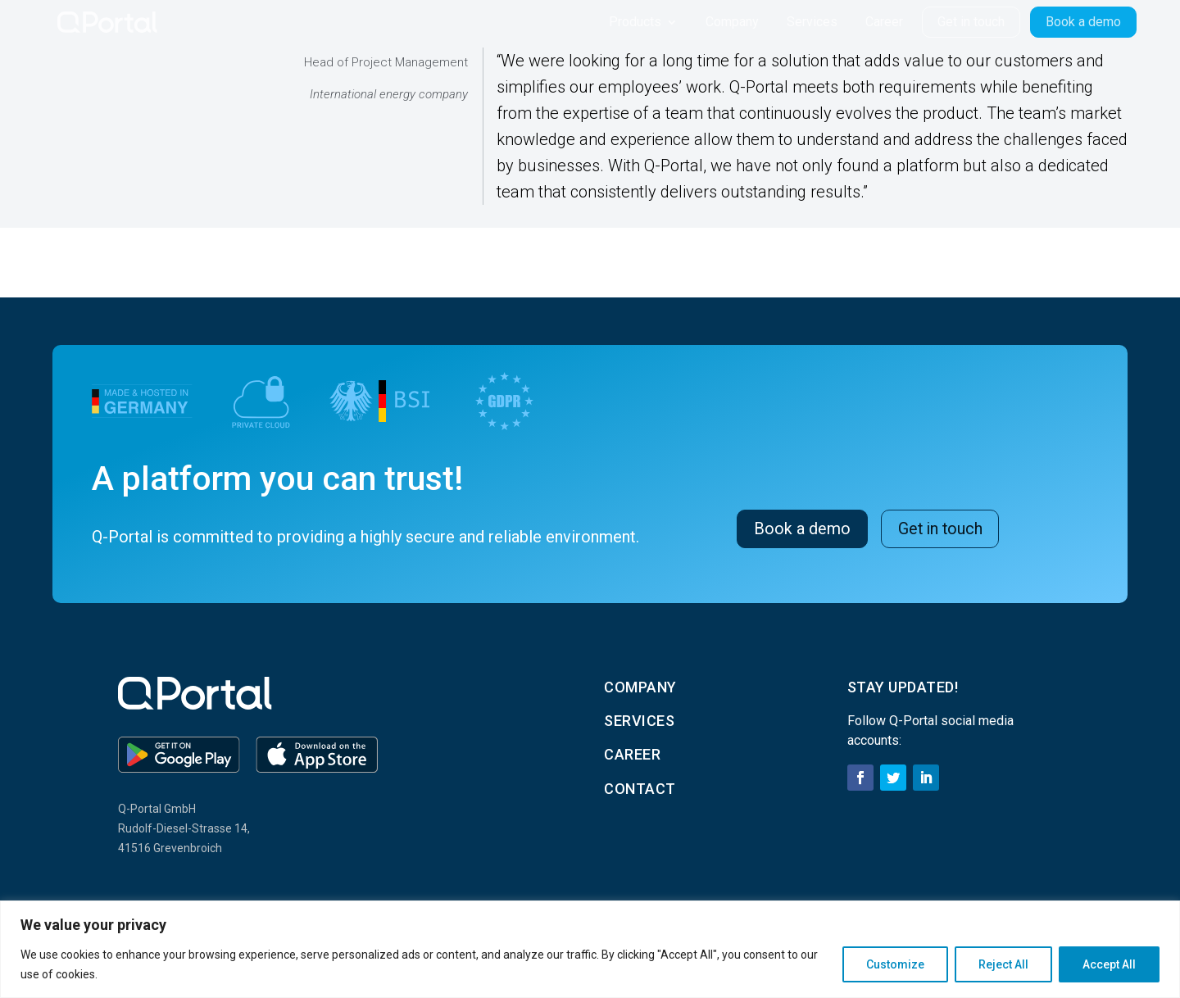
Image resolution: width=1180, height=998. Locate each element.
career (632, 754)
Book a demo (802, 528)
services (639, 720)
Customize (895, 964)
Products (635, 21)
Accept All (1109, 964)
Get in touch (941, 528)
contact (640, 788)
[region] (590, 949)
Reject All (1003, 964)
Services (812, 21)
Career (884, 21)
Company (732, 21)
